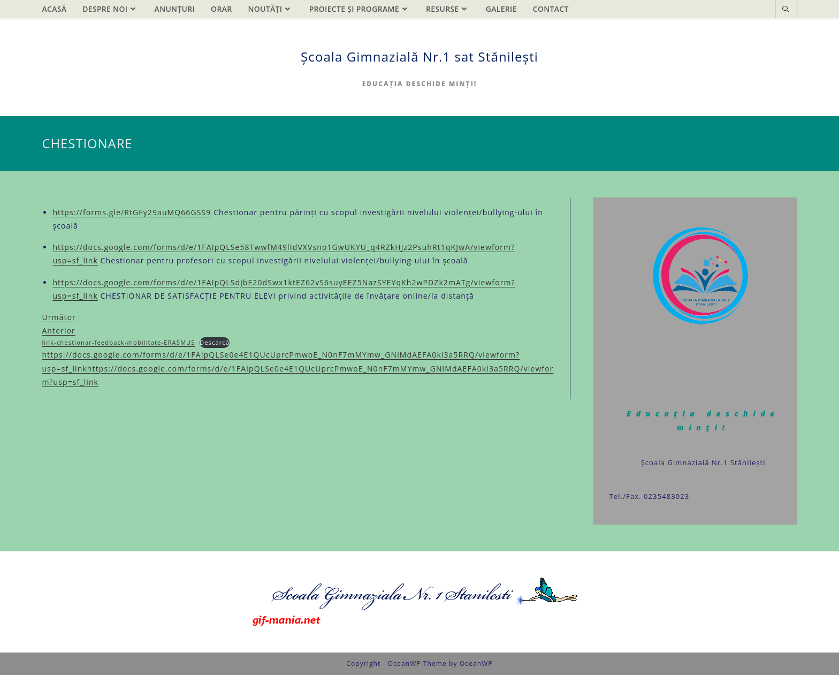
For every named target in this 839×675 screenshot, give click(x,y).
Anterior (58, 330)
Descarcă (215, 342)
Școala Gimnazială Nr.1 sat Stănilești (419, 56)
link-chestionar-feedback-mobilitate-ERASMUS (118, 342)
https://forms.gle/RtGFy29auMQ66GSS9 (131, 212)
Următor (59, 317)
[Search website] (786, 10)
